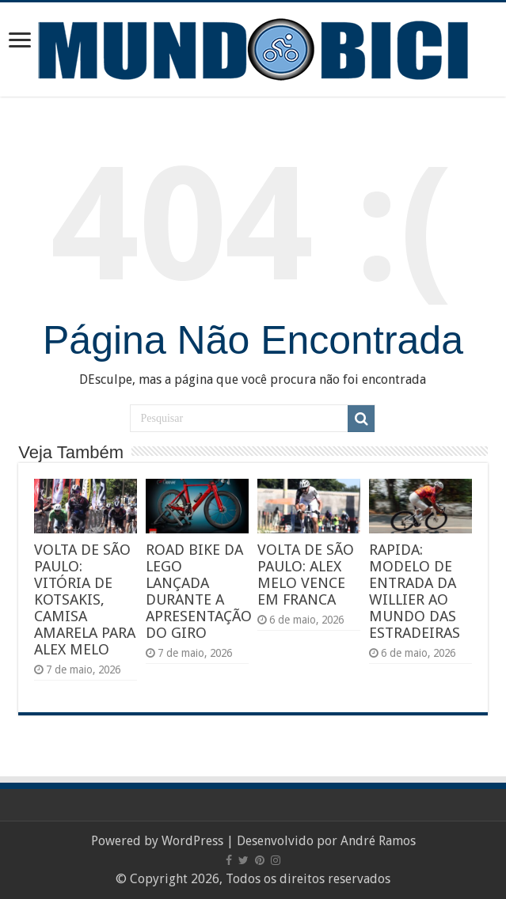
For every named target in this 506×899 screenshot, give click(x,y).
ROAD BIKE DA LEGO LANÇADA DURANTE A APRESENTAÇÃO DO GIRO (199, 591)
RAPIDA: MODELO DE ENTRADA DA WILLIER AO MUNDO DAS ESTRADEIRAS (414, 591)
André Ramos (378, 840)
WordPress (192, 840)
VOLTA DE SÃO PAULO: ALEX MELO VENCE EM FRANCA (305, 574)
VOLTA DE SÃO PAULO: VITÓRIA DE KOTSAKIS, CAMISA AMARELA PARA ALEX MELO (84, 599)
